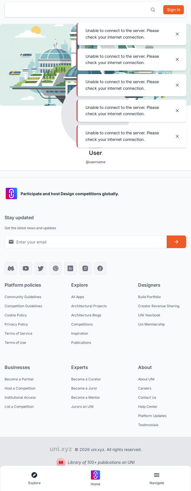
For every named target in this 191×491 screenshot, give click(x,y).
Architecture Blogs (86, 315)
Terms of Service (18, 333)
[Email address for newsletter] (86, 242)
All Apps (77, 297)
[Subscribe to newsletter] (176, 241)
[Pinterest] (55, 268)
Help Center (148, 406)
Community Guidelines (23, 297)
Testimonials (148, 425)
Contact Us (147, 397)
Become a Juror (84, 388)
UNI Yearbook (149, 315)
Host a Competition (20, 388)
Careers (144, 388)
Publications (81, 342)
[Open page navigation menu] (157, 478)
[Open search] (153, 9)
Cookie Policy (16, 315)
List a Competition (19, 406)
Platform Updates (152, 416)
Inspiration (79, 333)
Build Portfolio (149, 297)
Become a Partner (19, 379)
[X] (40, 268)
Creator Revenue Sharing (158, 306)
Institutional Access (20, 397)
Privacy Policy (16, 324)
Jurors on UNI (82, 406)
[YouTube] (25, 268)
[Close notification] (177, 34)
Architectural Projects (89, 306)
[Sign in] (173, 9)
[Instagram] (85, 268)
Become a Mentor (85, 397)
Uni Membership (151, 324)
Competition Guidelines (23, 306)
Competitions (82, 324)
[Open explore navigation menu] (34, 478)
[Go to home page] (95, 478)
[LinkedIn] (70, 268)
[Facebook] (100, 268)
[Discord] (11, 268)
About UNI (146, 379)
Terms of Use (15, 342)
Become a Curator (86, 379)
